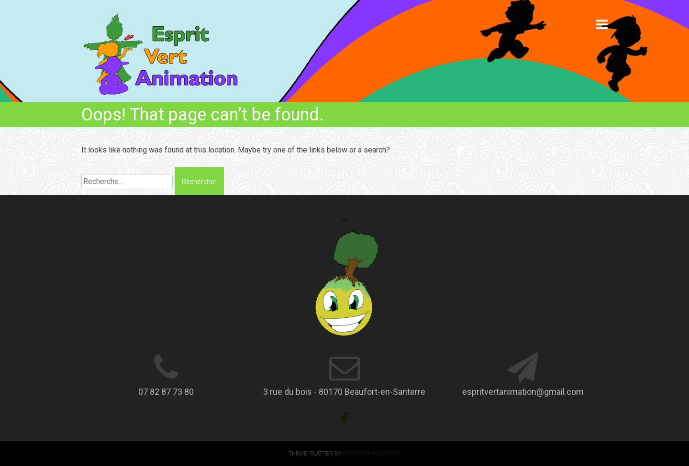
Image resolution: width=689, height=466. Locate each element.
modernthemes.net (372, 453)
